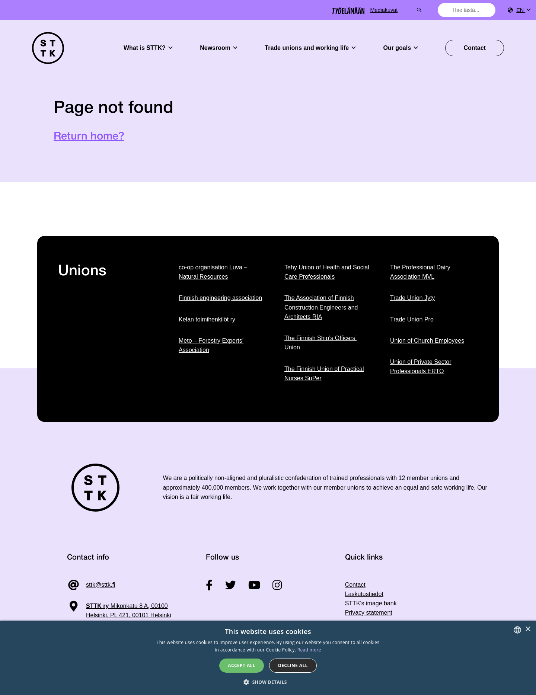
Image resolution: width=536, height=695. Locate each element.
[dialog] (268, 658)
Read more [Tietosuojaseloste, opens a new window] (309, 650)
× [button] (527, 629)
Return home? (89, 137)
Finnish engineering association (220, 298)
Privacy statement (368, 612)
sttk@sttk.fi (100, 585)
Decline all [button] (293, 665)
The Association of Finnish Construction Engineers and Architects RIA (321, 307)
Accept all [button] (241, 665)
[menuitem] (523, 10)
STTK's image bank (371, 603)
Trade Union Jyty (412, 298)
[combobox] (467, 10)
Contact (474, 48)
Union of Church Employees (427, 340)
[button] (268, 682)
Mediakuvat (411, 10)
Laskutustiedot (364, 594)
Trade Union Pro (412, 319)
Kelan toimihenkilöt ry (207, 319)
